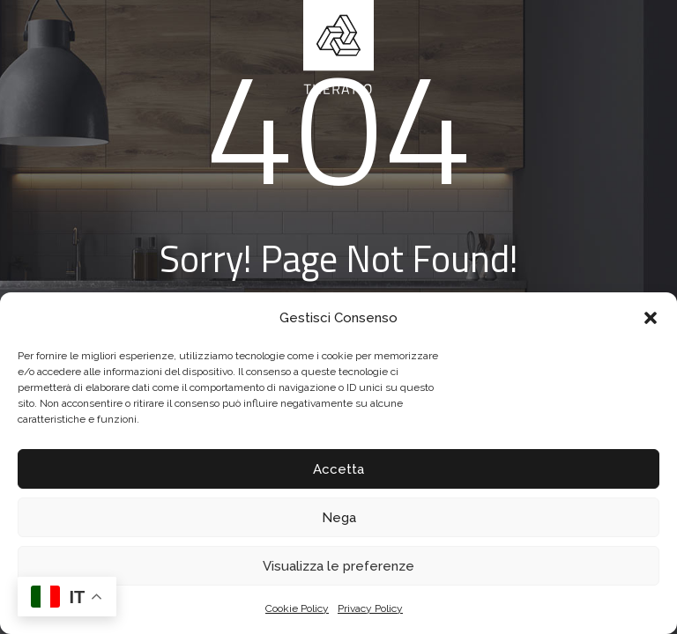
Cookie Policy (297, 608)
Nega (339, 518)
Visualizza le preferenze (338, 566)
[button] (650, 318)
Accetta (338, 469)
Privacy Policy (370, 608)
